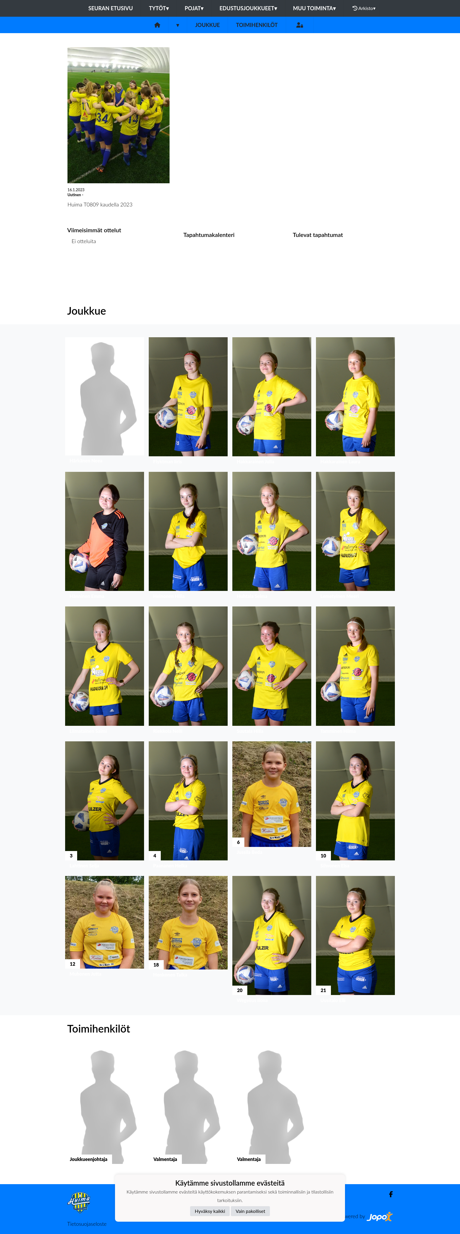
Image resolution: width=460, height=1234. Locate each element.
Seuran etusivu (110, 8)
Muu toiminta (314, 8)
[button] (104, 402)
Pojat (194, 8)
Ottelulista (81, 263)
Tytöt (159, 8)
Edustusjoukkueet (248, 8)
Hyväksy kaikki (210, 1211)
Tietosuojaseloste (86, 1224)
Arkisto (364, 8)
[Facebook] (388, 1194)
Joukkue (207, 25)
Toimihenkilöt (257, 25)
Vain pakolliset (250, 1211)
